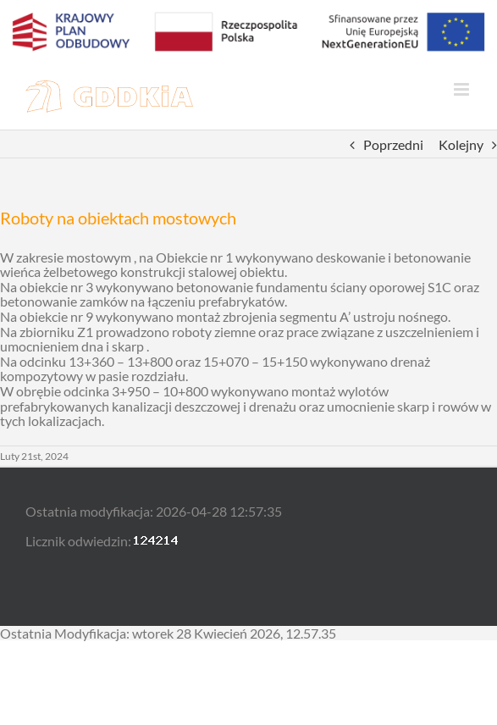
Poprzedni (393, 144)
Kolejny (461, 144)
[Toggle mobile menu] (463, 89)
